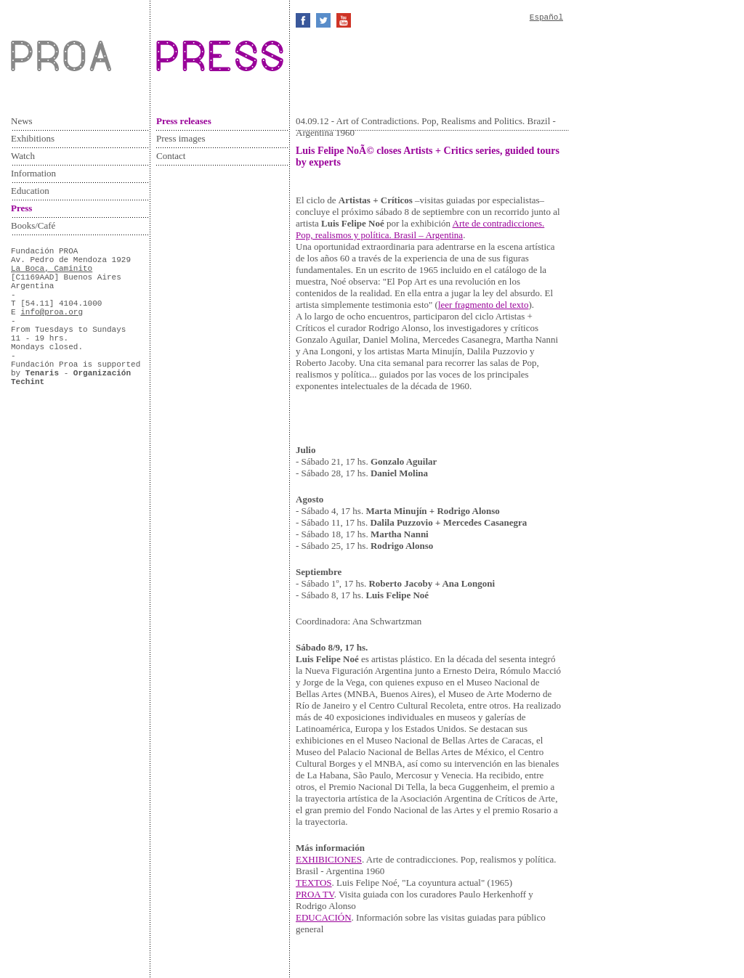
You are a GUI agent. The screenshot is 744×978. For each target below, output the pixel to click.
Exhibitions (32, 138)
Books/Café (33, 225)
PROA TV (315, 894)
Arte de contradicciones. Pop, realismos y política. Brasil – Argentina (420, 229)
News (22, 120)
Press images (181, 138)
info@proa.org (51, 312)
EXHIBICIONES (329, 859)
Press (21, 208)
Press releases (183, 120)
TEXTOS (314, 882)
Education (30, 190)
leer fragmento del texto (483, 304)
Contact (170, 155)
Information (33, 173)
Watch (23, 155)
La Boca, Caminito (51, 268)
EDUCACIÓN (324, 917)
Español (546, 17)
